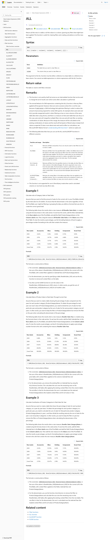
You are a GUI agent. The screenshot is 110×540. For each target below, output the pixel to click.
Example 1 (91, 23)
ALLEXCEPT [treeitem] (9, 56)
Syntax (91, 16)
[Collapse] (21, 11)
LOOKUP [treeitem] (8, 100)
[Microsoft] (3, 2)
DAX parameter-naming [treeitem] (9, 198)
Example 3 (91, 27)
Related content (93, 30)
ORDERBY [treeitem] (8, 119)
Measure (66, 29)
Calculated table (55, 29)
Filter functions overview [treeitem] (12, 46)
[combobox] (12, 15)
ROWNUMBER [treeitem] (10, 135)
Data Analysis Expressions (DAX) (40, 13)
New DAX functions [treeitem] (10, 34)
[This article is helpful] (102, 36)
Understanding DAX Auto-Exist (58, 128)
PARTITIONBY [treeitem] (9, 122)
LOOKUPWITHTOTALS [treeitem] (12, 106)
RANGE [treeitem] (8, 125)
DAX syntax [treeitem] (6, 201)
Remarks (91, 21)
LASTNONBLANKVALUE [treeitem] (12, 97)
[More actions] (82, 13)
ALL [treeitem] (7, 49)
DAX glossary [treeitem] (7, 188)
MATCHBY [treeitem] (9, 109)
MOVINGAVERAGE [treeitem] (11, 113)
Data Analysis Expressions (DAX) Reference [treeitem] (11, 20)
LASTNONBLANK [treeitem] (10, 94)
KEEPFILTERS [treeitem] (9, 90)
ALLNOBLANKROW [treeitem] (11, 59)
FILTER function (34, 519)
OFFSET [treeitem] (8, 116)
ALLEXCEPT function (35, 517)
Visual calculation (77, 29)
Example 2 (91, 25)
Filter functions (33, 512)
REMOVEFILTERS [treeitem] (10, 132)
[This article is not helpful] (104, 36)
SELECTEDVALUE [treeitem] (10, 141)
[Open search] (102, 2)
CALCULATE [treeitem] (9, 65)
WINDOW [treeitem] (9, 144)
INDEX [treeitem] (8, 87)
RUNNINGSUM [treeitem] (10, 138)
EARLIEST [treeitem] (8, 75)
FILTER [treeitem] (8, 78)
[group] (55, 259)
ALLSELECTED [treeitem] (10, 62)
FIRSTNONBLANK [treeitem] (11, 81)
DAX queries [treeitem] (6, 195)
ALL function (33, 514)
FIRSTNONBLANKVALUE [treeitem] (12, 84)
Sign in (106, 2)
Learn (27, 13)
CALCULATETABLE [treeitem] (11, 68)
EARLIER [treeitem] (8, 71)
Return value (92, 18)
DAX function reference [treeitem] (11, 30)
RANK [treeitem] (7, 128)
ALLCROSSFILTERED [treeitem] (11, 52)
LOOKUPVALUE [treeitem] (10, 103)
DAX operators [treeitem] (7, 191)
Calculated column (41, 29)
